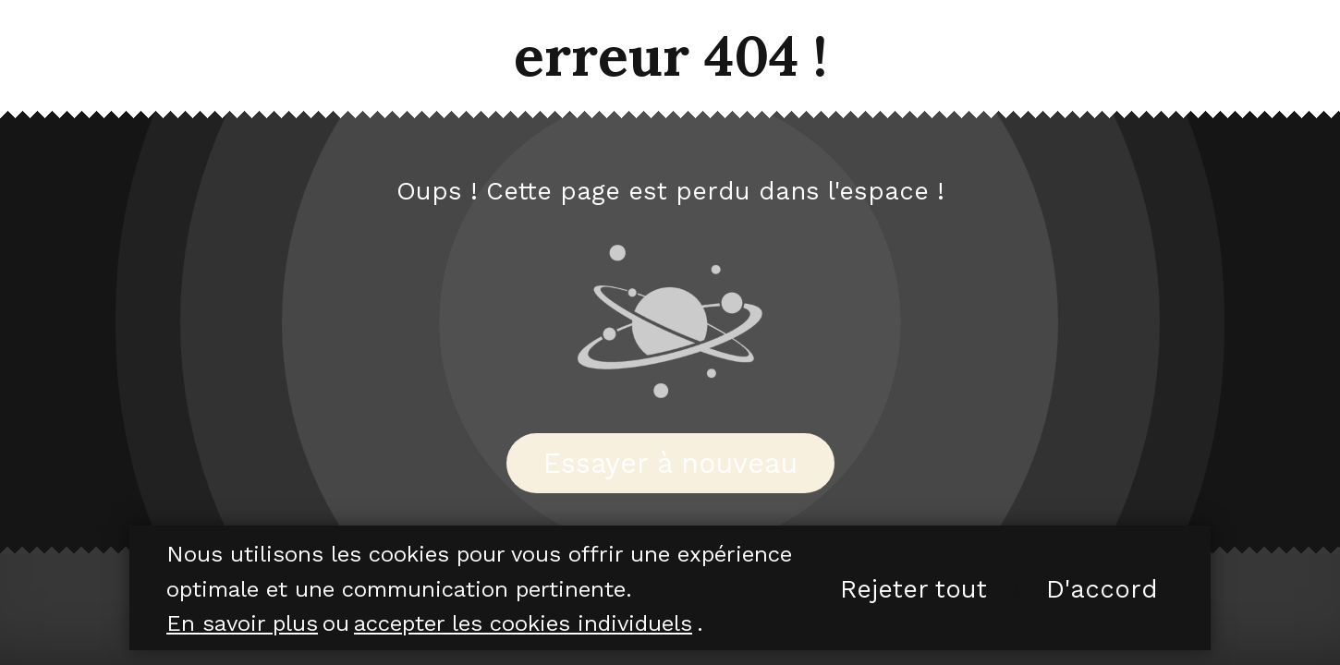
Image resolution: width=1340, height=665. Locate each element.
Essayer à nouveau (670, 463)
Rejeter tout (913, 589)
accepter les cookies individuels (523, 623)
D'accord (1102, 589)
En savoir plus (242, 623)
